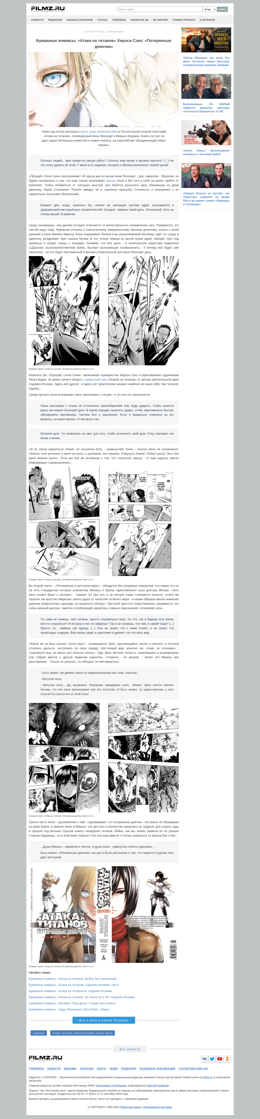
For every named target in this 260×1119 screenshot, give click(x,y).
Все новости (130, 1049)
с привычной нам (95, 379)
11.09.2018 (89, 31)
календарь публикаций (157, 1068)
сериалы (87, 1068)
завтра (110, 180)
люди (113, 1068)
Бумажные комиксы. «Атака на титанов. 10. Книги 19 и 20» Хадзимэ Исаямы (82, 997)
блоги (101, 1068)
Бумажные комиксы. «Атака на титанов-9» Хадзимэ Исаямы (70, 991)
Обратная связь (130, 1107)
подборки (128, 1068)
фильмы (70, 1068)
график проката (184, 20)
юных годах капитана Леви (99, 131)
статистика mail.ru (193, 1068)
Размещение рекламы (157, 1107)
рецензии (55, 20)
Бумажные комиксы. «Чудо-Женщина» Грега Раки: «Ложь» (69, 1009)
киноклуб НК (139, 20)
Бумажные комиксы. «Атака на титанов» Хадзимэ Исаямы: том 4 (74, 985)
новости (37, 20)
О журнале (207, 20)
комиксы (38, 1033)
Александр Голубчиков (111, 1085)
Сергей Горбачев (157, 1085)
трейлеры (119, 20)
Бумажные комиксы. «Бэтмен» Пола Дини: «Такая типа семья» (72, 1003)
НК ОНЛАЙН (160, 20)
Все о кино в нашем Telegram (104, 1020)
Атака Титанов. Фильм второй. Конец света (83, 1033)
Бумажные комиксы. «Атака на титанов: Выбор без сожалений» (73, 978)
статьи (102, 20)
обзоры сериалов (80, 20)
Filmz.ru (101, 31)
